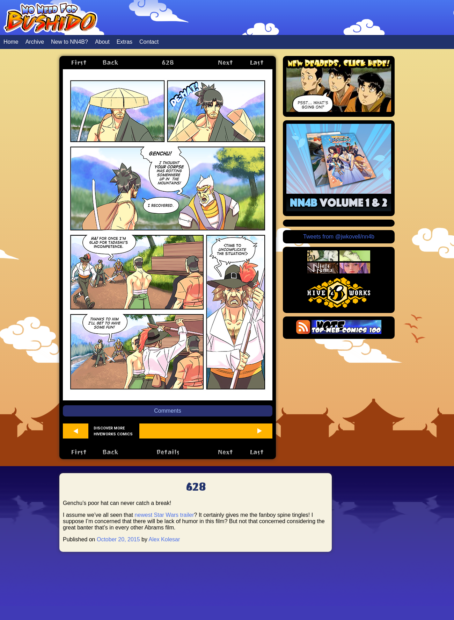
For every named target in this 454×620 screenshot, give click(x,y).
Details (168, 452)
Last (257, 62)
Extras (124, 42)
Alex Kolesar (164, 539)
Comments (167, 411)
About (102, 42)
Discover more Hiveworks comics (113, 431)
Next (225, 62)
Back (110, 62)
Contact (149, 42)
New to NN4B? (69, 42)
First (79, 62)
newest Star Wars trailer (164, 515)
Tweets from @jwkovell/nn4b (338, 237)
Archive (34, 42)
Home (11, 42)
